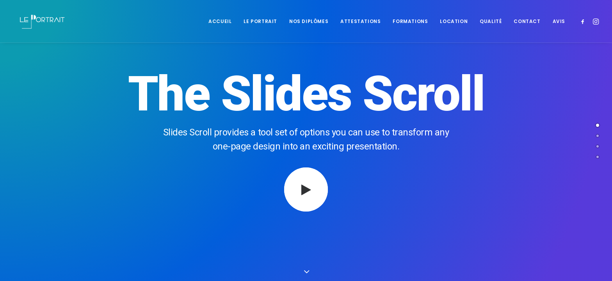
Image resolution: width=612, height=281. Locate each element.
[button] (584, 21)
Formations (410, 21)
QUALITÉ (491, 21)
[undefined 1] (597, 136)
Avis (559, 21)
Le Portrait (260, 21)
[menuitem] (220, 21)
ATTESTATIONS (360, 21)
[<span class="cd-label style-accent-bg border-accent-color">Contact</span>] (597, 157)
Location (454, 21)
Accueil (219, 21)
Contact (527, 21)
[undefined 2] (597, 146)
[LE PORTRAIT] (41, 21)
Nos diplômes (308, 21)
